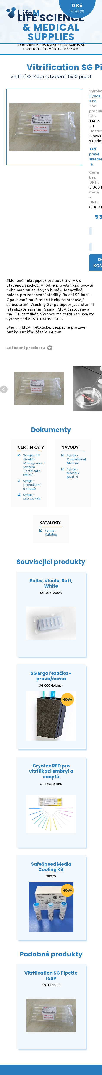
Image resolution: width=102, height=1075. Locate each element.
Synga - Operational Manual (75, 459)
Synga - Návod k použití (73, 473)
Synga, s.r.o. (95, 99)
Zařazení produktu (25, 347)
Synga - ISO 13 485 (31, 497)
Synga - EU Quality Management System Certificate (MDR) (32, 465)
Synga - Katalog (51, 533)
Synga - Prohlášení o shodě (32, 485)
